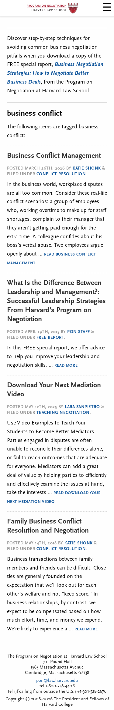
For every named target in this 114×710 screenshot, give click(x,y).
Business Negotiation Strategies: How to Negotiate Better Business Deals (55, 73)
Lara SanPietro (82, 407)
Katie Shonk (87, 168)
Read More (66, 366)
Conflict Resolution (61, 174)
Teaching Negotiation (63, 413)
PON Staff (78, 332)
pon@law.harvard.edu (57, 681)
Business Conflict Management (54, 156)
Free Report (50, 337)
